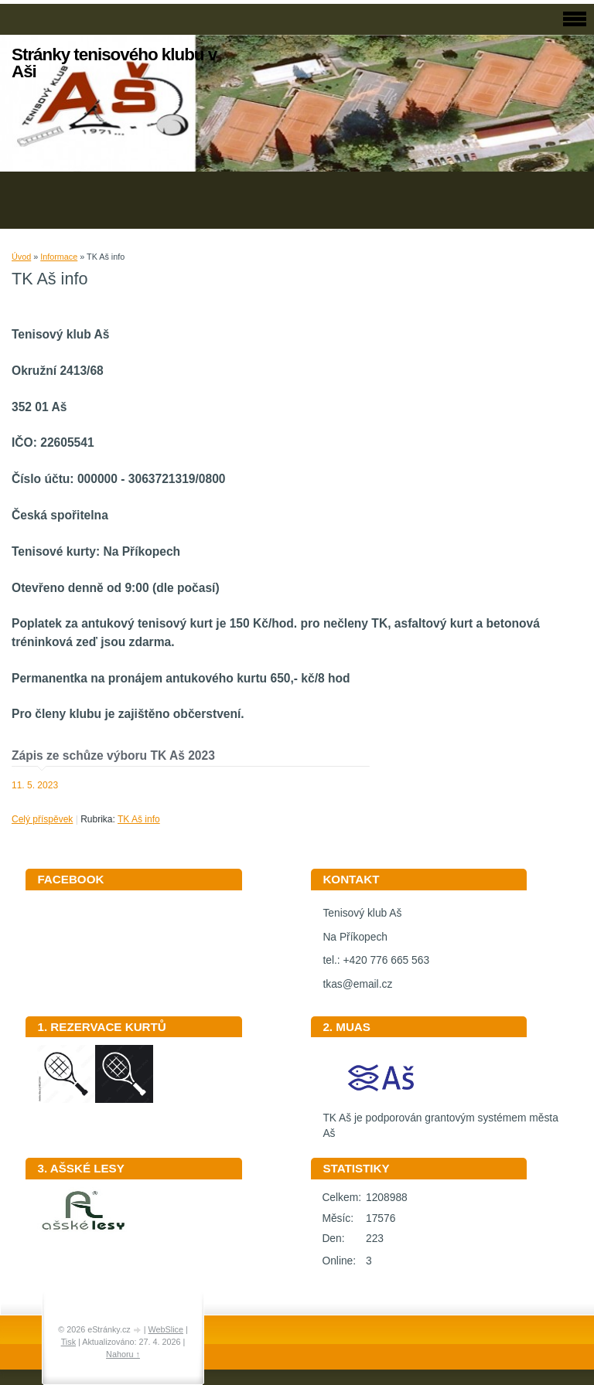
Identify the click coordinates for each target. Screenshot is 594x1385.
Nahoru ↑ (123, 1354)
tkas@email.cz (357, 984)
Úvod (21, 256)
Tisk (68, 1341)
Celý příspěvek (42, 819)
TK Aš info (139, 819)
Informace (58, 256)
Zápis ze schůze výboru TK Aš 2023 (113, 755)
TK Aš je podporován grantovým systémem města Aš (440, 1120)
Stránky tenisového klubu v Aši (114, 63)
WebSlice (165, 1329)
